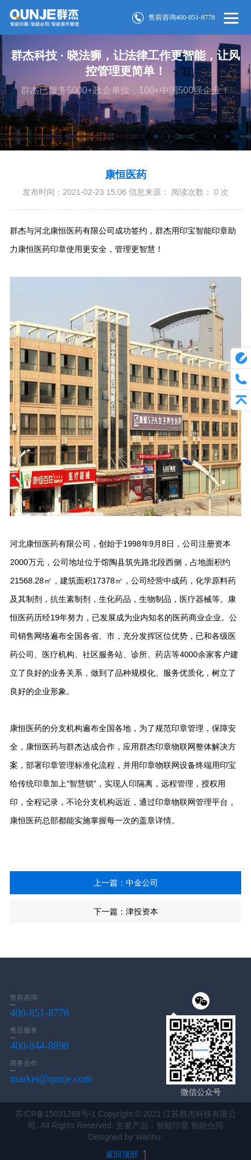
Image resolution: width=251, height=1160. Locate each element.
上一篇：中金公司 (125, 882)
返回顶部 (125, 1154)
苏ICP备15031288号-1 (55, 1113)
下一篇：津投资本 (125, 911)
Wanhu (147, 1137)
